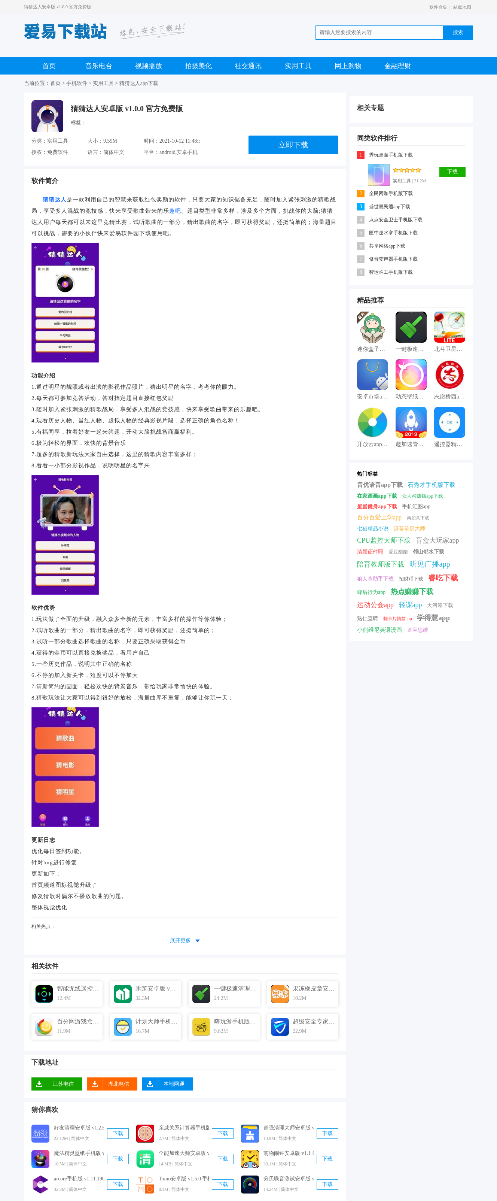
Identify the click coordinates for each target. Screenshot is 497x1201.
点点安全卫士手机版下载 (396, 219)
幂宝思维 (417, 630)
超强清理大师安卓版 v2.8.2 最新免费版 (288, 1128)
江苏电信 (63, 1084)
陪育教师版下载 (380, 564)
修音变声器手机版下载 (393, 259)
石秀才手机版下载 (431, 485)
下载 (118, 1133)
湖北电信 (118, 1084)
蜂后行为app (371, 592)
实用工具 (298, 66)
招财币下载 (411, 579)
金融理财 (397, 66)
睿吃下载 (443, 578)
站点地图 (462, 7)
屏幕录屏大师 (409, 528)
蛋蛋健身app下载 (377, 506)
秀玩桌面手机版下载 (391, 155)
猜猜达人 (55, 200)
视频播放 (148, 66)
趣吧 (175, 211)
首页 (49, 66)
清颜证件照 (370, 552)
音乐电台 (98, 66)
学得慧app (433, 618)
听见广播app (429, 564)
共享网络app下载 (387, 246)
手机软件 (76, 83)
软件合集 (438, 7)
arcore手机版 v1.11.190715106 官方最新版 (79, 1179)
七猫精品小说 (372, 528)
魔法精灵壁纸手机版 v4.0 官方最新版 (79, 1153)
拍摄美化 (198, 66)
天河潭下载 (440, 605)
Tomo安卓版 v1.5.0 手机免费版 (184, 1179)
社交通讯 (248, 66)
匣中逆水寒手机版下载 (393, 233)
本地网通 (174, 1084)
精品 (364, 300)
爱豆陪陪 (398, 552)
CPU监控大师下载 (384, 540)
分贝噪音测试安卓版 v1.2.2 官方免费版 (288, 1179)
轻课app (410, 605)
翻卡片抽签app (397, 618)
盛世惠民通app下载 (389, 206)
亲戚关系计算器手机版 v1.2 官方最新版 (184, 1128)
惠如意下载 (418, 518)
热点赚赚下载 (412, 591)
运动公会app (375, 605)
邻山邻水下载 (428, 552)
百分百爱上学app (379, 517)
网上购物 (348, 66)
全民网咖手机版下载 (391, 193)
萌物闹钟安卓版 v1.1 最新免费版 (288, 1153)
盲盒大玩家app (437, 540)
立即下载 (293, 145)
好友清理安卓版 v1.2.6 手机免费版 (79, 1128)
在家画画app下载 (377, 496)
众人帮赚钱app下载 (422, 496)
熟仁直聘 (367, 618)
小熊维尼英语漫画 (379, 630)
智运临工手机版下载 (391, 272)
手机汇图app (416, 506)
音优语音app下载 (380, 485)
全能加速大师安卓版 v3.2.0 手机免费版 (184, 1153)
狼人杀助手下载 (375, 579)
